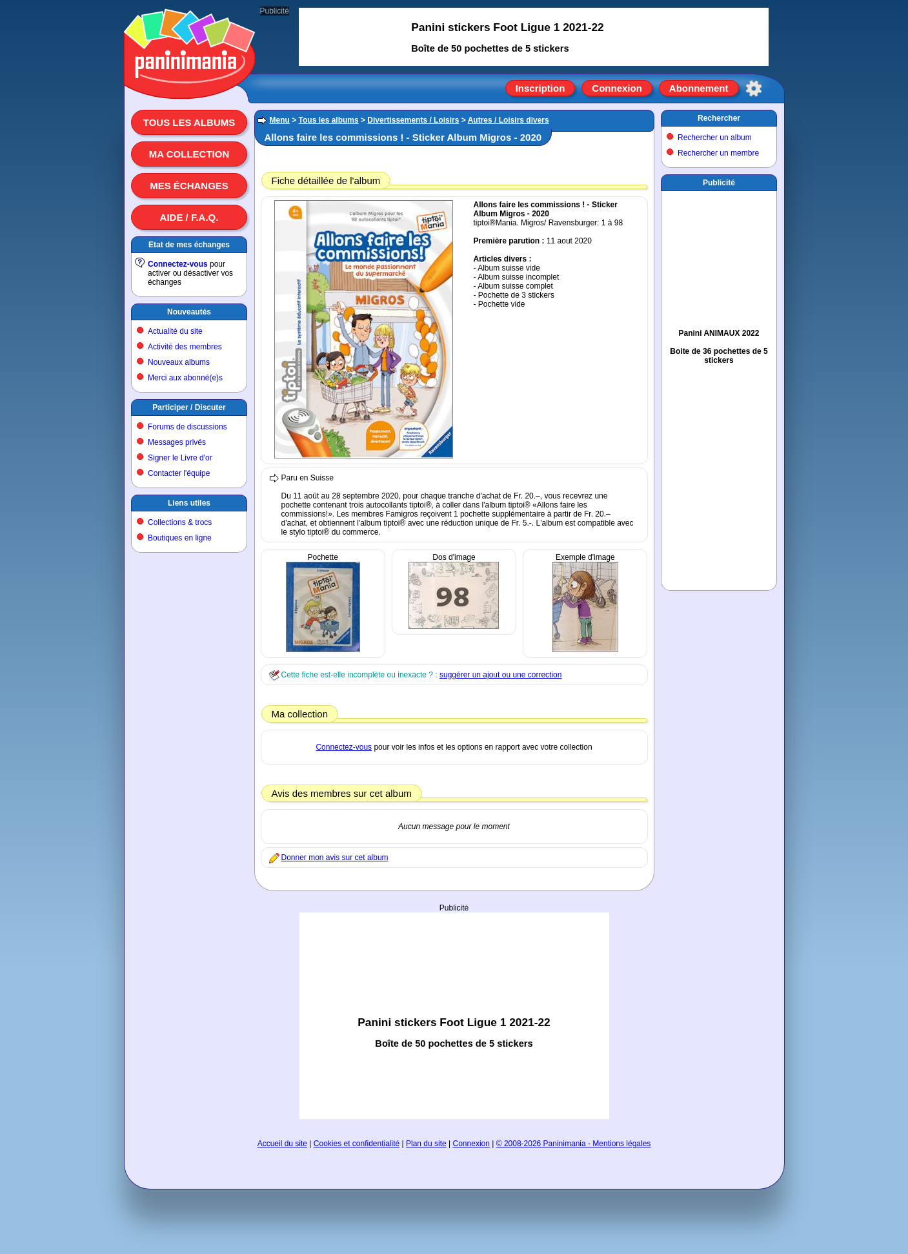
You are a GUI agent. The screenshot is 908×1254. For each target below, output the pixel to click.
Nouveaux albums (179, 362)
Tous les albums (189, 122)
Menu (280, 120)
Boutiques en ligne (180, 537)
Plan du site (426, 1143)
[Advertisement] (454, 1015)
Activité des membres (185, 346)
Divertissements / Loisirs (413, 120)
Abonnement (699, 88)
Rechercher (719, 118)
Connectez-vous (178, 264)
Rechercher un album (715, 137)
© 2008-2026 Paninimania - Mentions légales (573, 1143)
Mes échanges (189, 185)
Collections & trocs (180, 522)
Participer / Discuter (188, 407)
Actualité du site (175, 331)
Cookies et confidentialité (356, 1143)
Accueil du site (282, 1143)
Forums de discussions (187, 426)
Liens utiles (189, 503)
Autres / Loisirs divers (508, 120)
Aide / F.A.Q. (189, 217)
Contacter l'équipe (179, 473)
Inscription (540, 88)
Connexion (617, 88)
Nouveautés (189, 311)
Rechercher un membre (718, 153)
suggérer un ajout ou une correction (500, 674)
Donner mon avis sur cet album (334, 857)
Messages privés (177, 442)
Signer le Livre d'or (180, 457)
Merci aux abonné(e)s (185, 377)
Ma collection (189, 154)
